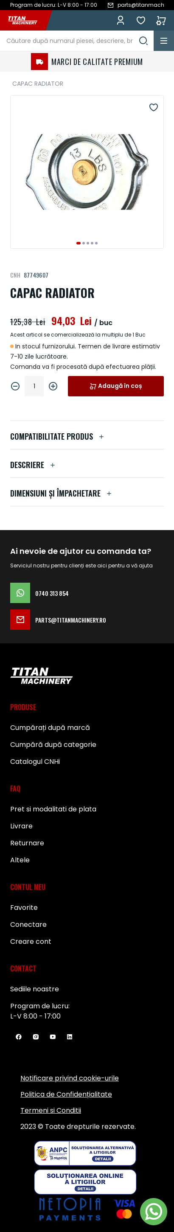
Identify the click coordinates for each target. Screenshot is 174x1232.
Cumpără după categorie (53, 744)
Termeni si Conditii (50, 1110)
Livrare (21, 826)
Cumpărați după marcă (50, 727)
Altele (20, 860)
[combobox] (77, 41)
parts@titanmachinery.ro (58, 619)
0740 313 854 (39, 593)
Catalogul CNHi (35, 761)
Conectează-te (120, 20)
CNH (15, 274)
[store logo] (27, 20)
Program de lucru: (40, 1006)
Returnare (27, 843)
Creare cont (30, 941)
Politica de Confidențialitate (66, 1094)
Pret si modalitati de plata (53, 809)
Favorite (140, 20)
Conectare (28, 924)
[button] (78, 243)
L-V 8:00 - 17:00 (35, 1016)
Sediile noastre (34, 989)
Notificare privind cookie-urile (69, 1078)
